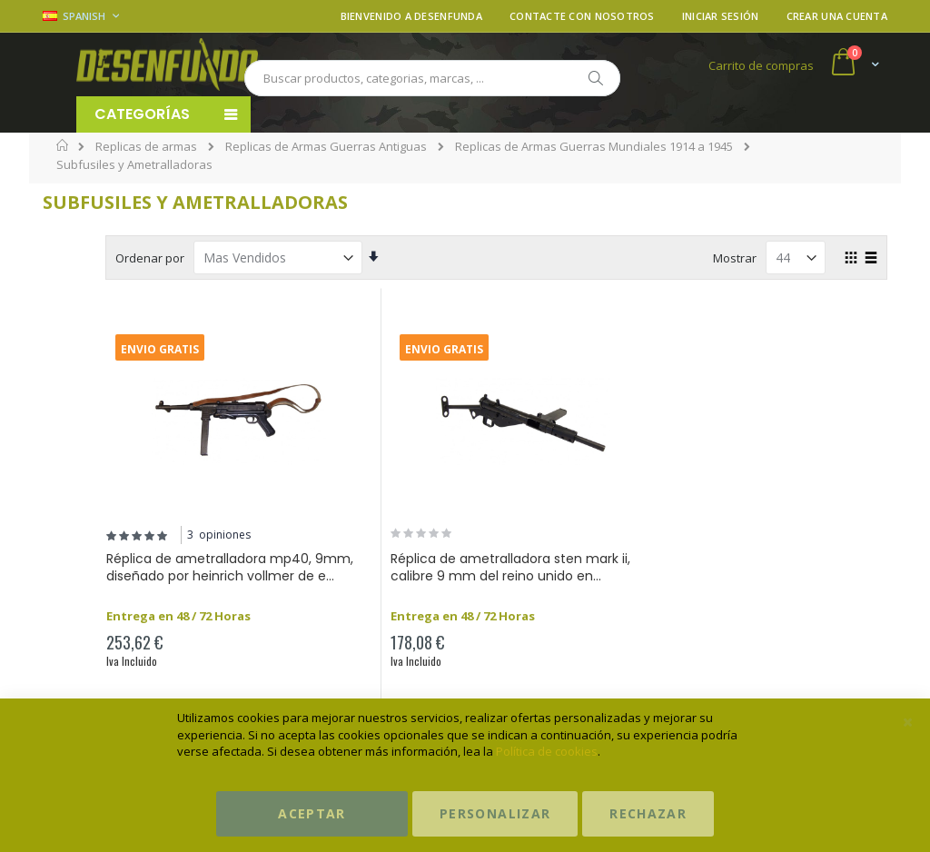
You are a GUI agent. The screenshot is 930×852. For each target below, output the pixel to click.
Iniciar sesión (720, 16)
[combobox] (432, 78)
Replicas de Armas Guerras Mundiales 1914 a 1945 (594, 147)
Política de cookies (547, 751)
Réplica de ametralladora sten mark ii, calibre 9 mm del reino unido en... (568, 576)
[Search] (594, 78)
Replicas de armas (146, 147)
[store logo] (167, 64)
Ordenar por (298, 258)
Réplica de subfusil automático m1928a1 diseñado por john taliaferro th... (787, 576)
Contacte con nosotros (582, 16)
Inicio (63, 145)
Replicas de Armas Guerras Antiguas (326, 147)
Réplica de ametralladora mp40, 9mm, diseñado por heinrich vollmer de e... (340, 576)
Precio (84, 250)
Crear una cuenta (837, 16)
